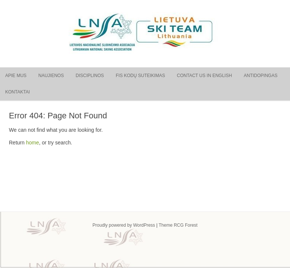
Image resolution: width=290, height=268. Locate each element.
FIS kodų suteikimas (140, 75)
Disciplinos (90, 75)
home (32, 143)
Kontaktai (17, 92)
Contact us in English (204, 75)
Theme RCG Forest (178, 225)
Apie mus (15, 75)
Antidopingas (260, 75)
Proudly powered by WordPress (123, 225)
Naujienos (51, 75)
